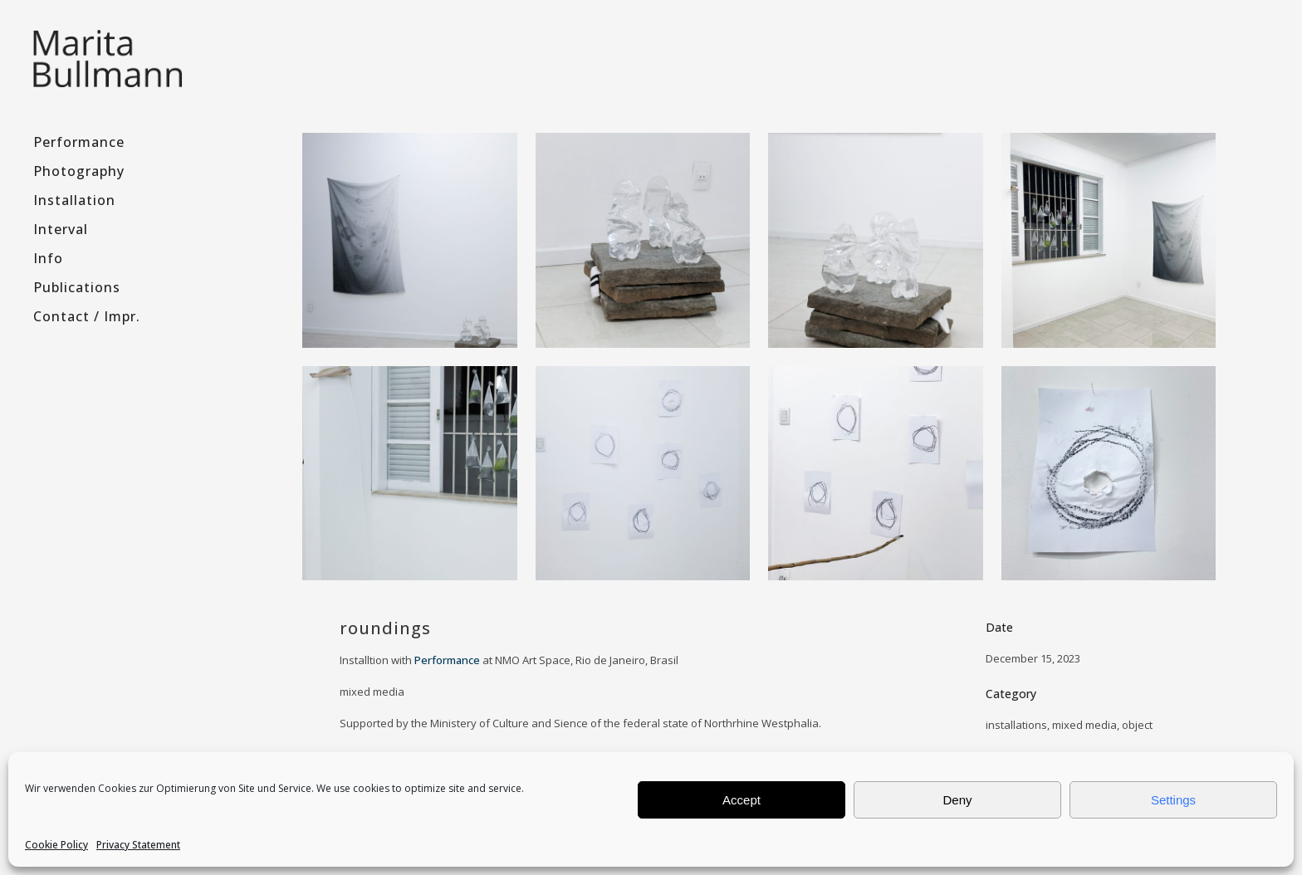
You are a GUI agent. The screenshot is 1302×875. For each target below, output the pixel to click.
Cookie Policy (56, 845)
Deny (957, 800)
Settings (1173, 800)
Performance (447, 660)
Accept (741, 800)
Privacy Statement (138, 845)
